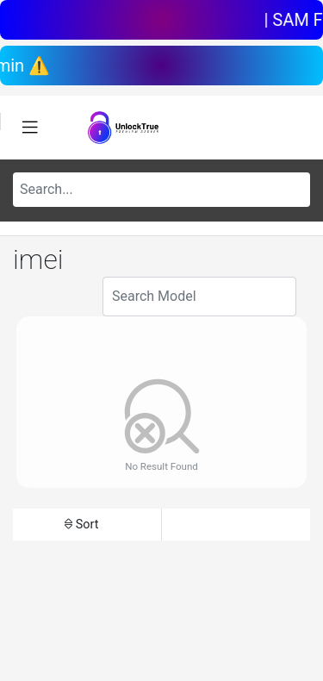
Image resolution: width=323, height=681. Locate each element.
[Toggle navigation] (30, 127)
